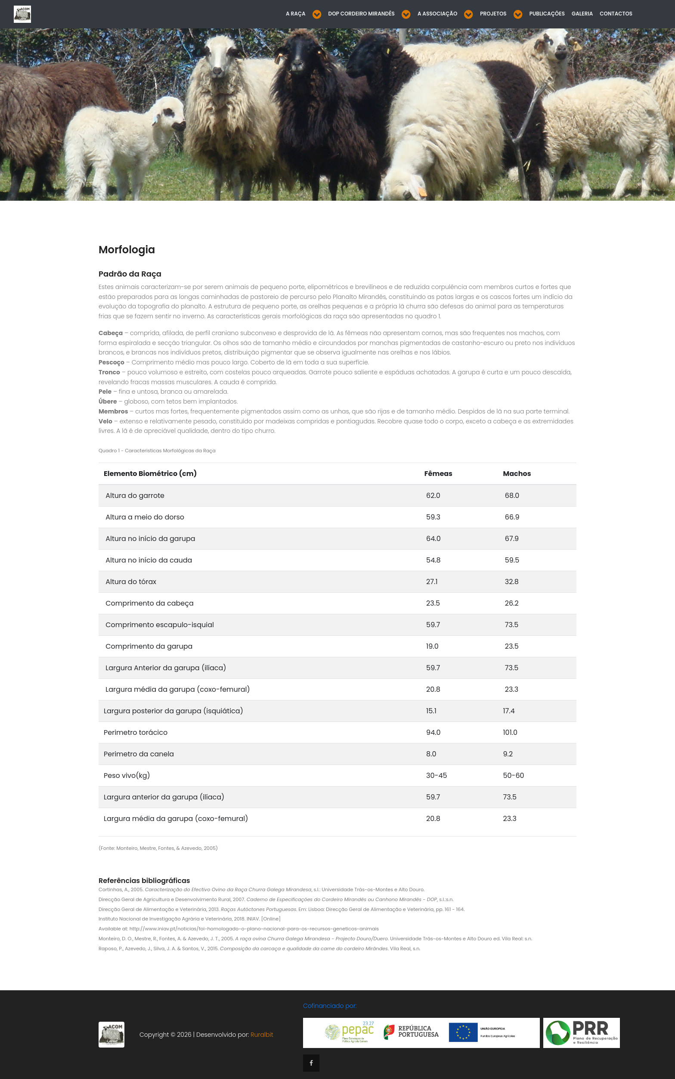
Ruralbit (262, 1034)
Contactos (616, 13)
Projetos (493, 13)
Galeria (582, 13)
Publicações (547, 13)
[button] (317, 14)
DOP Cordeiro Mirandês (361, 13)
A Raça (296, 13)
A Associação (437, 13)
